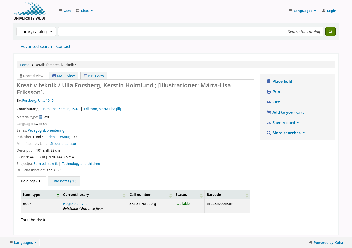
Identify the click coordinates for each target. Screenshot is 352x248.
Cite (273, 102)
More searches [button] (284, 132)
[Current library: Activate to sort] (94, 194)
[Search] (330, 31)
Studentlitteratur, (57, 137)
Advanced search (36, 46)
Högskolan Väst (75, 203)
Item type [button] (31, 194)
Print (274, 91)
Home (24, 64)
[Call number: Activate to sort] (150, 194)
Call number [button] (140, 194)
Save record (281, 122)
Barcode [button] (214, 194)
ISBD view (94, 75)
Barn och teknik (45, 163)
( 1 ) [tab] (31, 181)
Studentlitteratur (63, 143)
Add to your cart (285, 112)
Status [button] (181, 194)
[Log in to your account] (328, 10)
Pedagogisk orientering (46, 130)
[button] (64, 10)
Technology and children (81, 163)
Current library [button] (76, 194)
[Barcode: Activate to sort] (227, 194)
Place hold (279, 81)
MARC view (63, 75)
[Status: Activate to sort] (189, 194)
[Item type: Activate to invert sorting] (41, 194)
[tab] (64, 181)
